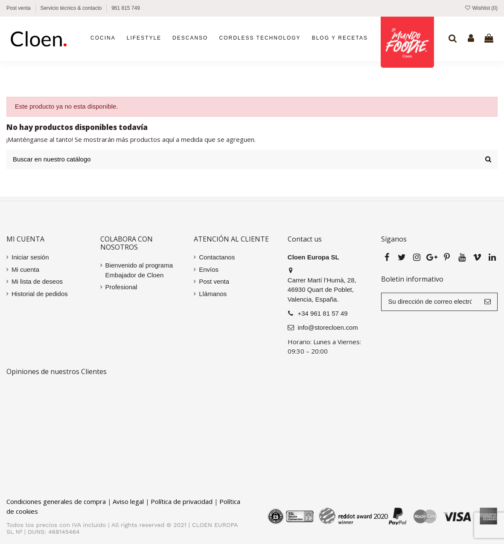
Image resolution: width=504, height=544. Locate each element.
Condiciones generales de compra (56, 501)
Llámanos (213, 293)
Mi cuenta (25, 269)
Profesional (121, 287)
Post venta (19, 8)
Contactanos (217, 257)
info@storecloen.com (328, 327)
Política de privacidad (182, 501)
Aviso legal (128, 501)
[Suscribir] (487, 302)
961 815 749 (125, 8)
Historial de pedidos (40, 293)
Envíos (208, 269)
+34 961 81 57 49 (323, 313)
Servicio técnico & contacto (71, 8)
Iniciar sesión (30, 257)
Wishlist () (481, 8)
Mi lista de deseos (37, 281)
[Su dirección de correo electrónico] (430, 302)
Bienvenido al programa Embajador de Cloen (139, 270)
